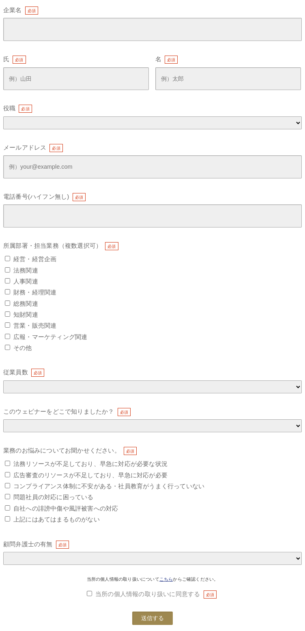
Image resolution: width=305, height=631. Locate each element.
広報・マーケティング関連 (50, 336)
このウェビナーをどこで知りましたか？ (58, 411)
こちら (166, 579)
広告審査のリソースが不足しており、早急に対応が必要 (90, 475)
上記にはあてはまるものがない (56, 519)
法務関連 (25, 270)
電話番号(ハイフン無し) (36, 196)
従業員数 (15, 372)
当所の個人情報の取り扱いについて (123, 579)
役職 (9, 108)
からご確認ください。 (195, 579)
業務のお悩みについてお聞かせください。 (61, 450)
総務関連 (25, 303)
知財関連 (25, 314)
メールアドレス (24, 147)
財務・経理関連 (34, 292)
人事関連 (25, 281)
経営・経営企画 (34, 258)
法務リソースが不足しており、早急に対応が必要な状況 (90, 463)
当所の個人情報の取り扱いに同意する (147, 593)
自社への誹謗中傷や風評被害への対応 (65, 508)
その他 (22, 347)
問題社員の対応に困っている (53, 497)
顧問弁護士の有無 (28, 544)
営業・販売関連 (34, 325)
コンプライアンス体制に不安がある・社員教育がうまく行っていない (108, 486)
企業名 (12, 9)
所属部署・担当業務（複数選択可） (52, 245)
